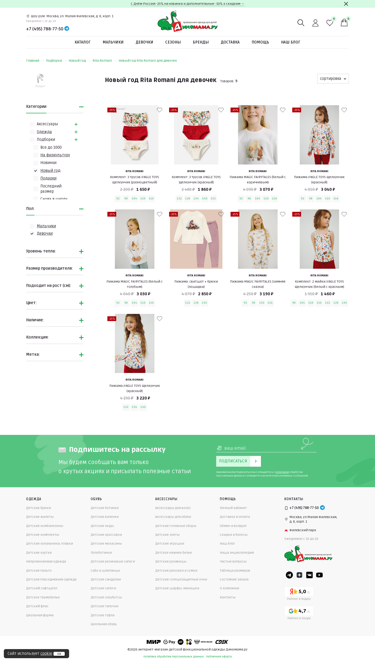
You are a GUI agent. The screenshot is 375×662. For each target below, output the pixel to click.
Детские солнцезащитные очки (181, 579)
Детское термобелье (43, 597)
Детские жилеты (40, 517)
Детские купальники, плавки (49, 544)
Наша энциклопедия (237, 553)
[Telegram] (66, 29)
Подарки (48, 178)
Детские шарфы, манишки (177, 588)
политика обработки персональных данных (173, 656)
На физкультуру (55, 155)
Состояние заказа (234, 579)
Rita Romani (105, 61)
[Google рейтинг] (299, 613)
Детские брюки (38, 508)
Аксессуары (47, 124)
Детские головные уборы (175, 526)
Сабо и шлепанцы (105, 571)
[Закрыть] (346, 4)
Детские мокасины (106, 544)
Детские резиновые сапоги (113, 561)
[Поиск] (301, 23)
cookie (46, 653)
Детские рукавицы (170, 561)
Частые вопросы (233, 561)
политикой (282, 472)
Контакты (228, 597)
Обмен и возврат (233, 526)
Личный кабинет (233, 508)
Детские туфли (103, 615)
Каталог (83, 42)
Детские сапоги (103, 588)
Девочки (144, 42)
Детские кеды (102, 526)
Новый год (80, 61)
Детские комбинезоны (44, 526)
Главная (35, 61)
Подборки (56, 61)
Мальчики (113, 42)
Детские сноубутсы (106, 597)
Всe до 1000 (51, 147)
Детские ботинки (105, 508)
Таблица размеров (235, 571)
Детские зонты (167, 535)
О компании (229, 588)
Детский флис (37, 606)
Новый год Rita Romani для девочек (148, 61)
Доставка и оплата (235, 517)
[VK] (309, 575)
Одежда (44, 132)
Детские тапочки (104, 606)
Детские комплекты (42, 535)
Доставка (230, 42)
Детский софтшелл (41, 588)
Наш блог (290, 42)
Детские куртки (39, 553)
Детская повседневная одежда (51, 579)
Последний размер (50, 189)
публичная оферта (219, 656)
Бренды (201, 42)
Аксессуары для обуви (173, 517)
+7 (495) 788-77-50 (44, 29)
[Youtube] (319, 575)
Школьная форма (40, 615)
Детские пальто (39, 571)
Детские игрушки (169, 544)
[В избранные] (159, 110)
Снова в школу (53, 199)
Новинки (48, 162)
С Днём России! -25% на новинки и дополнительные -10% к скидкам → (187, 4)
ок (59, 654)
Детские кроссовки (106, 535)
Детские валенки (105, 517)
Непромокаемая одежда (46, 561)
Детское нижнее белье (173, 553)
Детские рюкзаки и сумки (176, 571)
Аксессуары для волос (173, 508)
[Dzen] (299, 575)
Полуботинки (101, 553)
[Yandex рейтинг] (299, 594)
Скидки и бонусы (234, 535)
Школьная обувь (104, 624)
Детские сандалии (106, 579)
